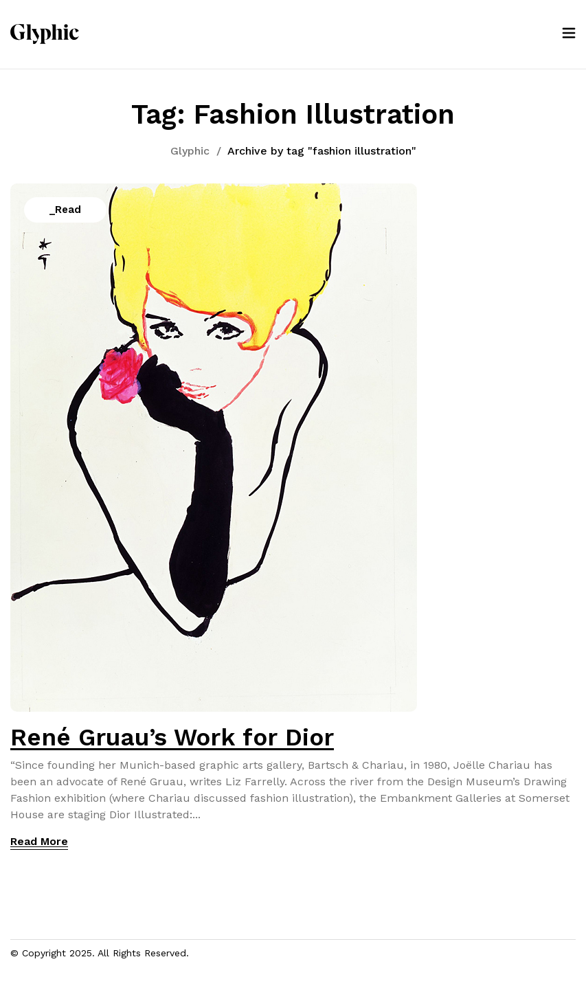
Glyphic (190, 150)
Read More (39, 841)
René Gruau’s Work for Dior (172, 737)
